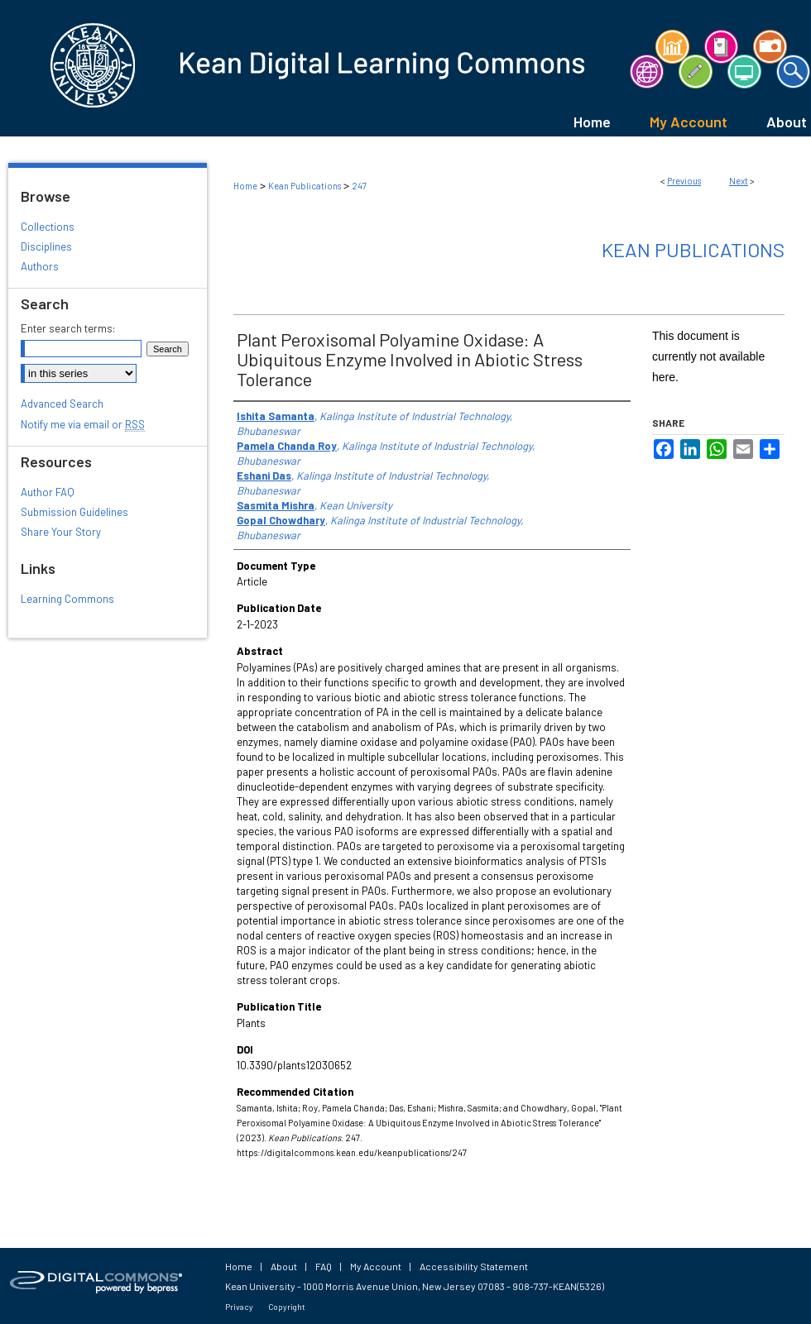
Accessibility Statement (474, 1266)
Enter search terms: (68, 328)
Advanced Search (62, 403)
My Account (375, 1266)
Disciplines (46, 246)
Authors (40, 266)
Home (245, 185)
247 (359, 185)
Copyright (286, 1307)
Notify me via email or (83, 424)
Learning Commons (67, 598)
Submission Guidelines (74, 512)
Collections (47, 226)
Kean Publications (304, 185)
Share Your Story (61, 531)
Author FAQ (47, 492)
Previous (684, 180)
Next (738, 180)
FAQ (323, 1266)
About (284, 1266)
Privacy (239, 1307)
